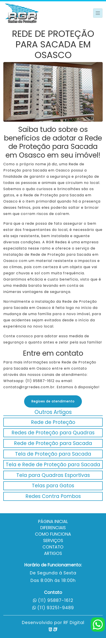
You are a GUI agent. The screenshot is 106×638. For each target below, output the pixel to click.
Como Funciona (53, 534)
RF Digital (74, 623)
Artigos (53, 553)
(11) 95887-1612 (55, 600)
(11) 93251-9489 (55, 608)
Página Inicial (53, 522)
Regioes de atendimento (53, 401)
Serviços (53, 541)
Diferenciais (53, 528)
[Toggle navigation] (97, 13)
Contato (53, 547)
